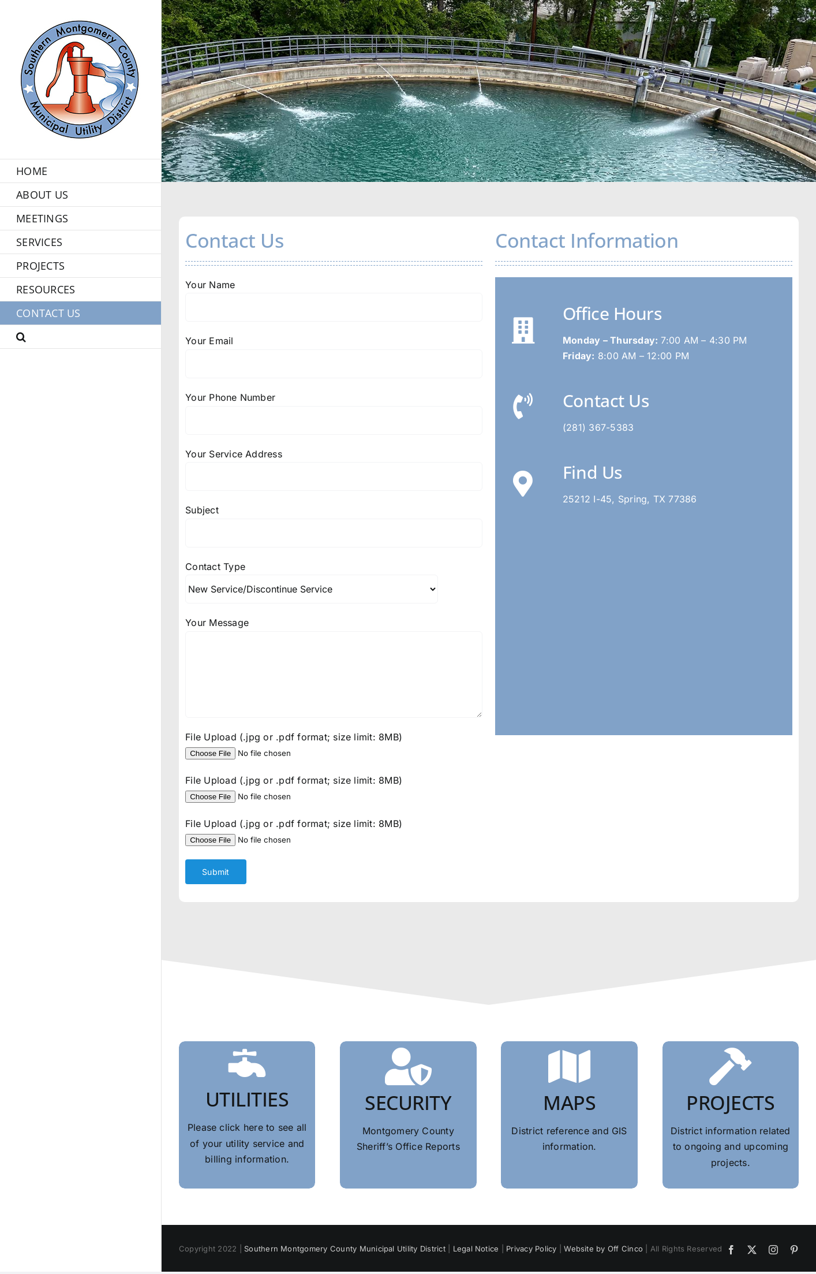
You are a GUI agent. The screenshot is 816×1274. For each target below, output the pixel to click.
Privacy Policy (531, 1248)
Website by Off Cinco (603, 1248)
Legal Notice (476, 1248)
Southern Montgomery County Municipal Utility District (345, 1248)
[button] (80, 337)
